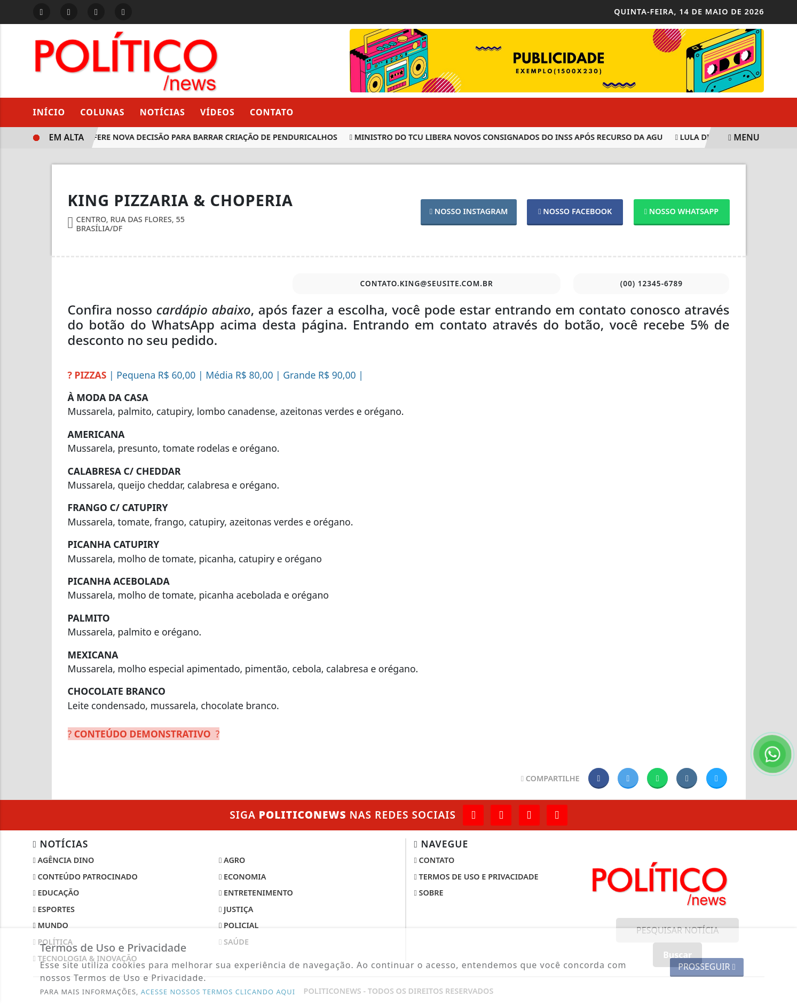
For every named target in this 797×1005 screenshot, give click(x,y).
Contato (272, 112)
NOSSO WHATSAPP (681, 211)
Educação (56, 893)
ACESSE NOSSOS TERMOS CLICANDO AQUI (218, 991)
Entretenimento (256, 893)
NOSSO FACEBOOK (575, 211)
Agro (232, 860)
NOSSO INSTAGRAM (469, 211)
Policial (238, 925)
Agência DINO (63, 860)
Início (49, 112)
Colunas (102, 112)
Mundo (50, 925)
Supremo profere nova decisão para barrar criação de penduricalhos (189, 137)
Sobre (429, 893)
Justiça (236, 909)
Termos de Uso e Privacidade (476, 876)
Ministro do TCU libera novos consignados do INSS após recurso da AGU (509, 137)
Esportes (54, 909)
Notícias (162, 112)
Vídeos (217, 112)
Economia (242, 876)
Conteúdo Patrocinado (85, 876)
